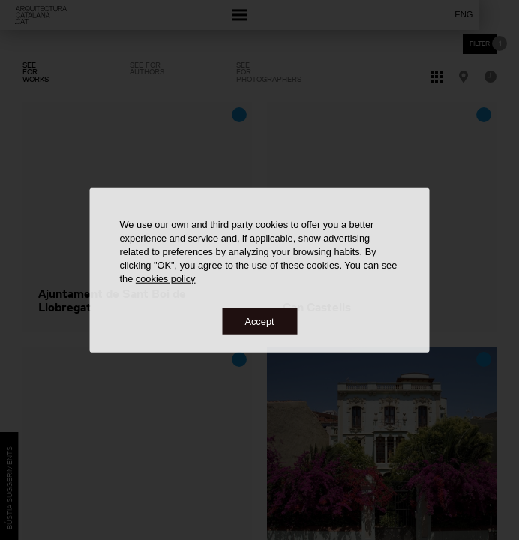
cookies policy (166, 278)
